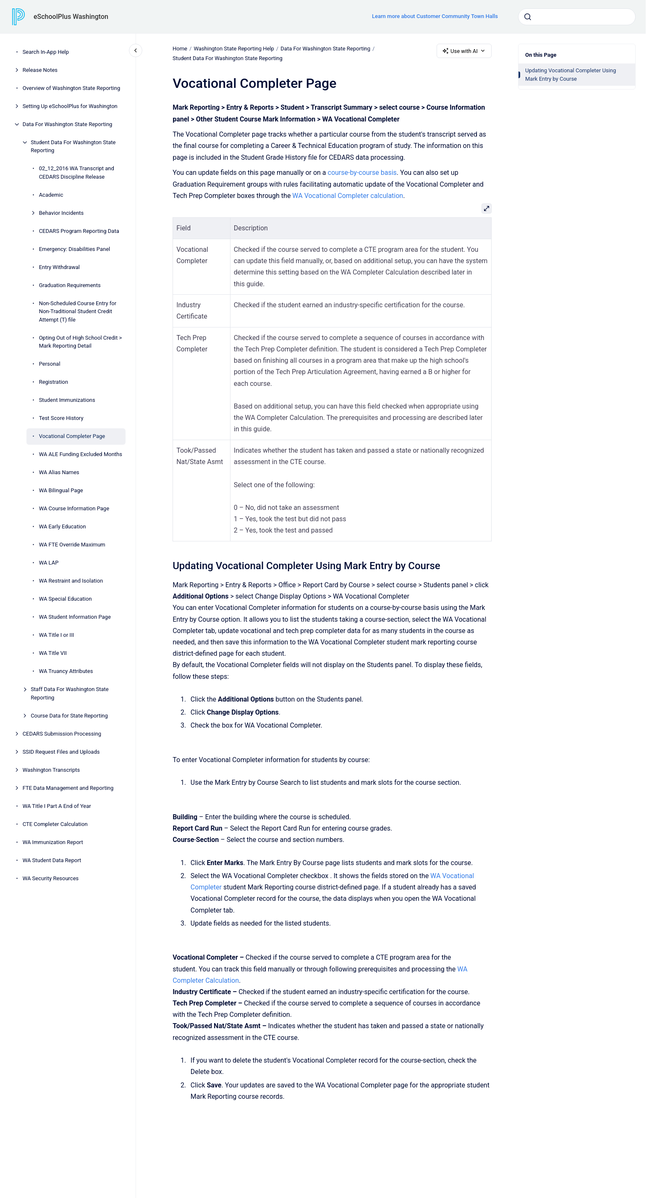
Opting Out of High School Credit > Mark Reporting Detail (80, 342)
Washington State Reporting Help (234, 48)
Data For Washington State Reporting (68, 124)
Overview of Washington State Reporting (71, 88)
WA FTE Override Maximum (72, 544)
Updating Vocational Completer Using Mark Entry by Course (570, 74)
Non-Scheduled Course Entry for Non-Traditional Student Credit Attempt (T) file (77, 311)
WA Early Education (62, 526)
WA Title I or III (56, 635)
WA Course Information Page (74, 508)
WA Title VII (53, 653)
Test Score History (61, 418)
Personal (49, 364)
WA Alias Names (59, 472)
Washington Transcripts (51, 770)
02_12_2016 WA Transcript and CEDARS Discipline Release (76, 172)
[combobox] (576, 17)
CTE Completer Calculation (55, 824)
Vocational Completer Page (72, 436)
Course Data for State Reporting (69, 715)
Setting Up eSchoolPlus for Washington (70, 106)
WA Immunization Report (53, 842)
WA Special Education (65, 599)
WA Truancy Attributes (66, 671)
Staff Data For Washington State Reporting (70, 693)
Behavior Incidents (61, 213)
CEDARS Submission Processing (62, 734)
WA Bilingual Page (61, 490)
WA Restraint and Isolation (71, 581)
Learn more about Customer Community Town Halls (435, 16)
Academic (51, 195)
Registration (53, 382)
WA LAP (49, 562)
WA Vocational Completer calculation (347, 196)
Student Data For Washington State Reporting (73, 146)
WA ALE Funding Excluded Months (80, 454)
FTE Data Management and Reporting (68, 788)
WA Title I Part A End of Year (57, 806)
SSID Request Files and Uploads (61, 752)
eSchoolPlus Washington (71, 17)
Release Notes (40, 70)
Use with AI (464, 50)
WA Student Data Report (52, 860)
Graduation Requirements (70, 285)
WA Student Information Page (75, 617)
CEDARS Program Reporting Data (79, 231)
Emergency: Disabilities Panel (74, 249)
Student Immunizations (67, 400)
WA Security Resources (51, 878)
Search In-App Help (46, 52)
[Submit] (527, 17)
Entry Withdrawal (59, 267)
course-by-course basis (361, 173)
